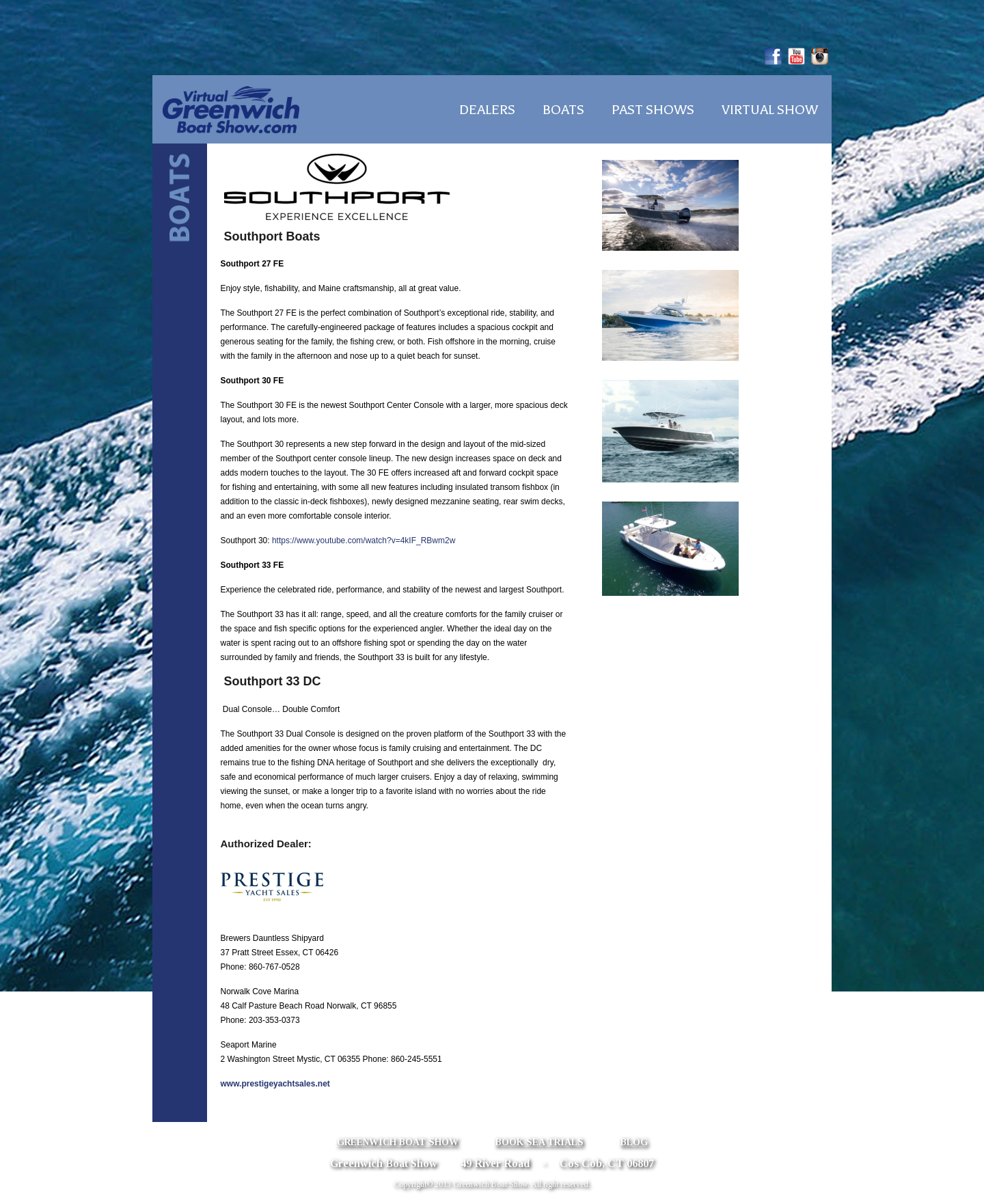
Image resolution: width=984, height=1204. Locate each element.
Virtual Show (770, 110)
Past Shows (653, 110)
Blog (634, 1142)
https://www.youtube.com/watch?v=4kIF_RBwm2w (363, 540)
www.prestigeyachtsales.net (275, 1084)
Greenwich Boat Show (398, 1142)
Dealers (487, 110)
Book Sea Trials (539, 1142)
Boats (563, 110)
